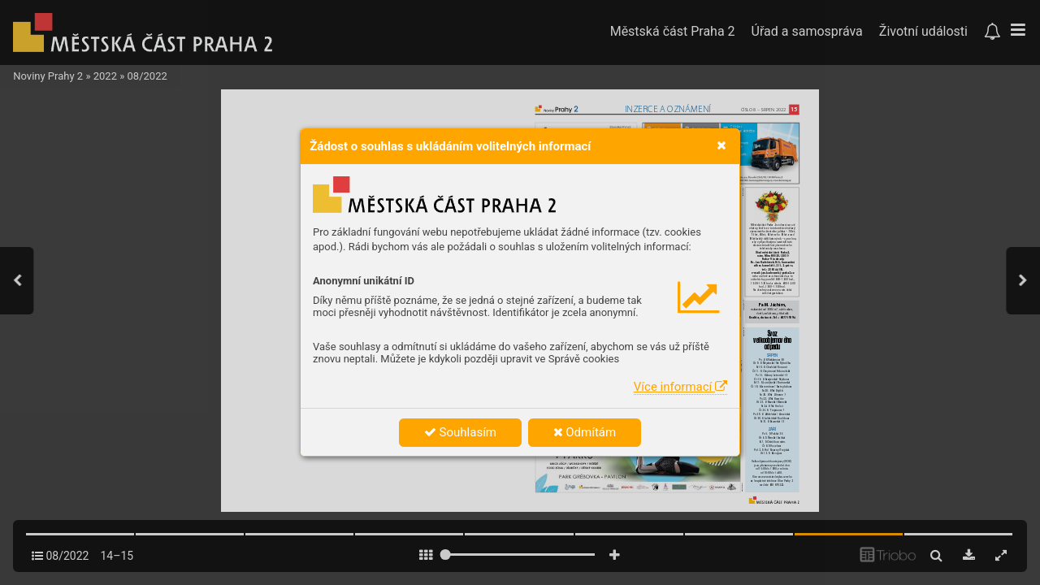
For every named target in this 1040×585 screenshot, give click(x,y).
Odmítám (585, 432)
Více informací (680, 386)
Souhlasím (460, 432)
